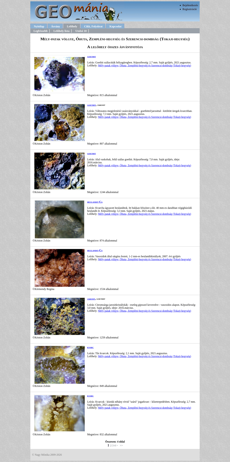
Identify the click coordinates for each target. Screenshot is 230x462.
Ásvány (55, 26)
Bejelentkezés (190, 5)
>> (121, 445)
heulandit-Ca (94, 201)
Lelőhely (72, 26)
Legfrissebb (41, 31)
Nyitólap (39, 26)
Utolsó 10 (81, 31)
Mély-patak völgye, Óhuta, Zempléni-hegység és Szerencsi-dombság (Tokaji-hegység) (144, 65)
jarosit (91, 298)
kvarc (90, 347)
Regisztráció (190, 9)
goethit (91, 56)
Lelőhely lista (61, 31)
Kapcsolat (115, 26)
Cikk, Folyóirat (93, 26)
